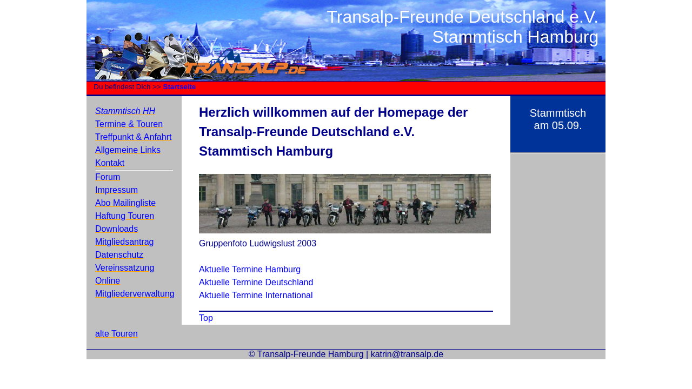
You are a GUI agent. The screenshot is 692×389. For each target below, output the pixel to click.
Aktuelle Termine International (256, 295)
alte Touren (116, 333)
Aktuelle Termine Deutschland (256, 282)
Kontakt (109, 162)
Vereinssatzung (124, 267)
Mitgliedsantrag (124, 241)
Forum (107, 177)
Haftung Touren (124, 215)
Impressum (116, 189)
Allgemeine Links (128, 150)
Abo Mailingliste (125, 202)
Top (206, 318)
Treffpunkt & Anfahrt (133, 137)
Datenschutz (119, 254)
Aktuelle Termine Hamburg (250, 269)
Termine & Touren (129, 124)
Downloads (116, 228)
